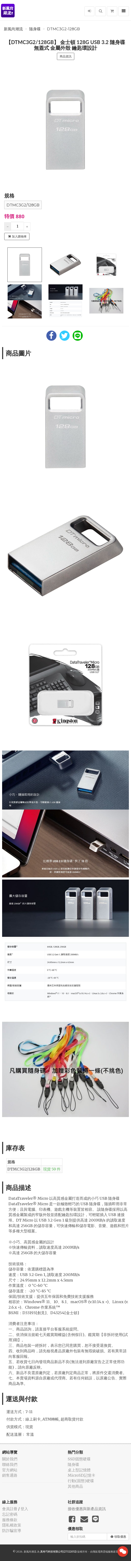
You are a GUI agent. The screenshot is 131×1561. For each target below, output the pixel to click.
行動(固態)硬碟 (81, 1480)
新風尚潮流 (13, 29)
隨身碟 (35, 29)
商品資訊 (66, 56)
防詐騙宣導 (11, 1530)
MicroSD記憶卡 (81, 1475)
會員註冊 (9, 1508)
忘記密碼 (9, 1514)
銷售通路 (9, 1475)
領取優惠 (118, 1537)
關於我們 (9, 1459)
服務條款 (9, 1519)
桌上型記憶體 (79, 1470)
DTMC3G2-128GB (63, 29)
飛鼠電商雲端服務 (103, 1551)
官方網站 (9, 1470)
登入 (24, 1508)
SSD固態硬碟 (79, 1459)
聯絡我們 (9, 1464)
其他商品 (75, 1486)
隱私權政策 (11, 1525)
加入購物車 (17, 236)
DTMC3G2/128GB (23, 205)
